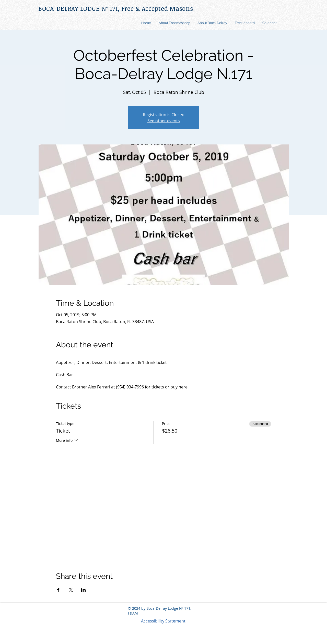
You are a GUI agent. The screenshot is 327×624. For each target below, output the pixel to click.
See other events (163, 121)
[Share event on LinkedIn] (83, 590)
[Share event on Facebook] (58, 590)
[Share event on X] (70, 590)
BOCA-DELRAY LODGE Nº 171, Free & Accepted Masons (115, 8)
